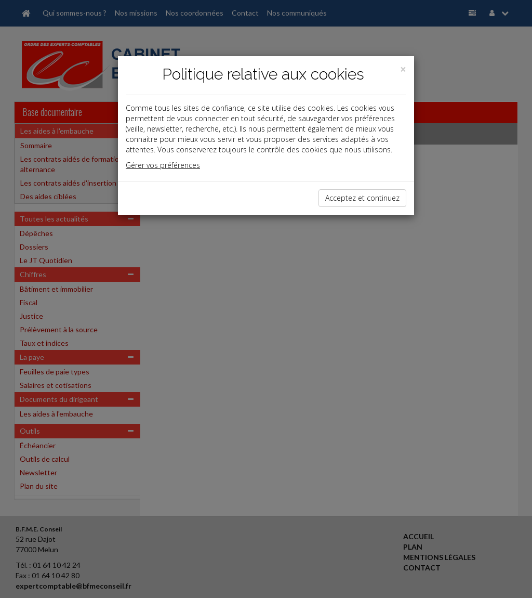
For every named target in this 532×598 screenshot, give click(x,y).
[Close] (403, 69)
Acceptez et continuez (362, 198)
